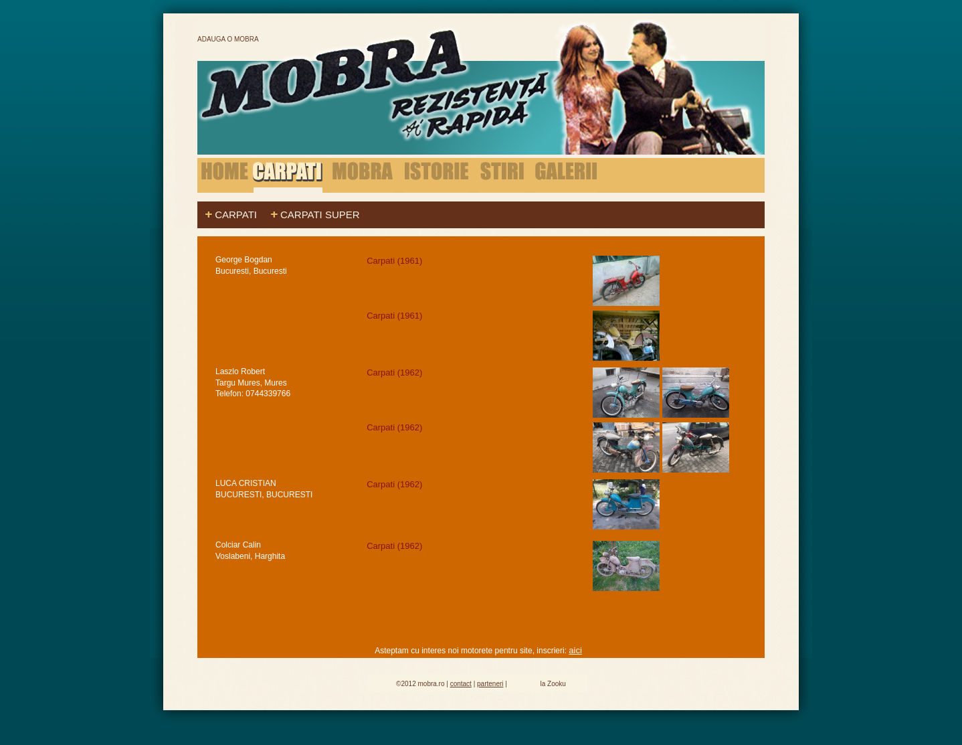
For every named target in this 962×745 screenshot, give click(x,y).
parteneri (490, 683)
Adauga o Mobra (228, 39)
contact (461, 683)
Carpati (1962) (396, 372)
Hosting (524, 683)
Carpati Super (320, 214)
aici (575, 650)
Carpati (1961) (396, 261)
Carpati (236, 214)
